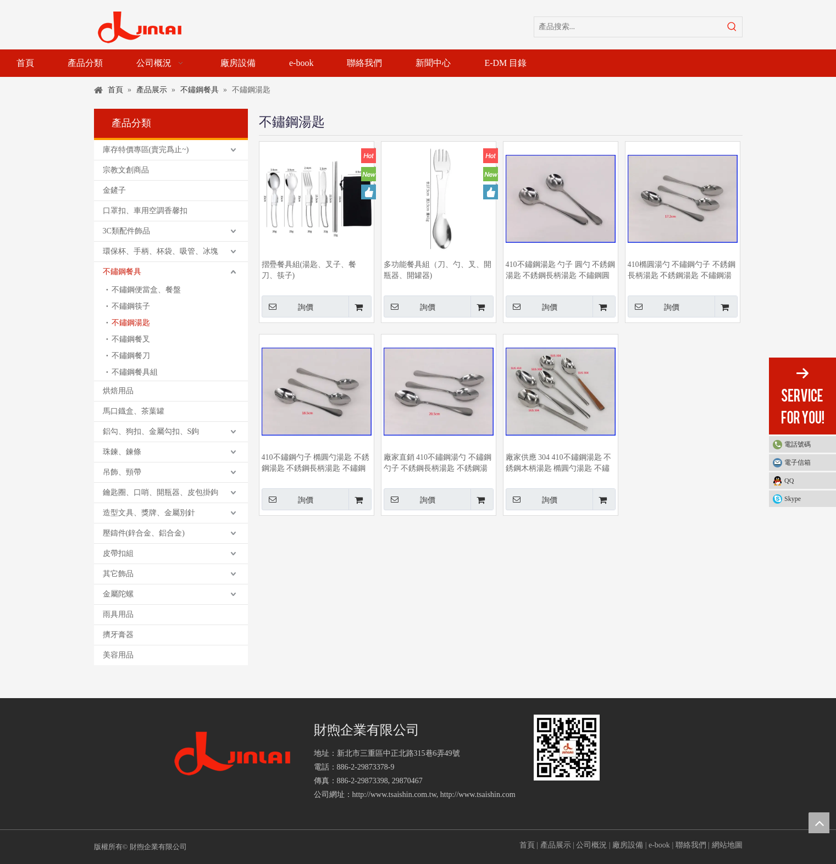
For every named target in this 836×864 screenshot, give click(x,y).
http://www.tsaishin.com (478, 794)
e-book (659, 845)
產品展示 (555, 845)
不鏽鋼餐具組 (135, 372)
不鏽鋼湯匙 (131, 323)
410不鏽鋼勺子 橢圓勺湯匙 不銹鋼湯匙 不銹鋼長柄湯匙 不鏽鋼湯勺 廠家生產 (315, 463)
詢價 (287, 306)
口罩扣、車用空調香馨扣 (145, 211)
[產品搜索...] (628, 27)
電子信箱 (797, 462)
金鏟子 (114, 190)
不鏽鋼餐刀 (131, 356)
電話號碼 (807, 444)
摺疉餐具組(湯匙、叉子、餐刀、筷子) (309, 270)
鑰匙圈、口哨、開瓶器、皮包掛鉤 (160, 492)
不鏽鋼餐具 (122, 271)
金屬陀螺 (118, 594)
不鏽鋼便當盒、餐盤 (146, 290)
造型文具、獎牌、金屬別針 (149, 513)
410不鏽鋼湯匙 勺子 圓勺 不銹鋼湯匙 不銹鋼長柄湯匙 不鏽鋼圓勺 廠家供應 (561, 270)
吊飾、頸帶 (122, 472)
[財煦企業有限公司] (233, 754)
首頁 (527, 845)
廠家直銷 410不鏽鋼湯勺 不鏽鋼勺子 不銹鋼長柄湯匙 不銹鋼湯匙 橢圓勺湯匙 (437, 463)
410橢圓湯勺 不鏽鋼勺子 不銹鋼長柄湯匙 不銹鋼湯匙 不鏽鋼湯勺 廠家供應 (681, 270)
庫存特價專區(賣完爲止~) (146, 150)
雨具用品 (118, 614)
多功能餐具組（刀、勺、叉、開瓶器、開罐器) (437, 270)
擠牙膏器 (118, 635)
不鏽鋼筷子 (131, 306)
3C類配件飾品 (126, 231)
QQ (789, 480)
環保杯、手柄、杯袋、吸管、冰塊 (160, 251)
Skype (792, 499)
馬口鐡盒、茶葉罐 (133, 411)
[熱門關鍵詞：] (732, 27)
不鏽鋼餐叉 (131, 339)
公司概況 (591, 845)
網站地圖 (727, 845)
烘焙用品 (118, 391)
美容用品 (118, 655)
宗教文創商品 (126, 170)
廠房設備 (627, 845)
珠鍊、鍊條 (122, 452)
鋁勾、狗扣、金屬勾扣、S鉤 (151, 431)
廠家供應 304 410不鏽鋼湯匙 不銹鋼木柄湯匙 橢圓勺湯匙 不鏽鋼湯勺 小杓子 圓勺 (559, 463)
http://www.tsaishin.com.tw (394, 794)
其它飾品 (118, 574)
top (819, 822)
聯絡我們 (691, 845)
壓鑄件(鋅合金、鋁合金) (144, 533)
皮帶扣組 (118, 553)
